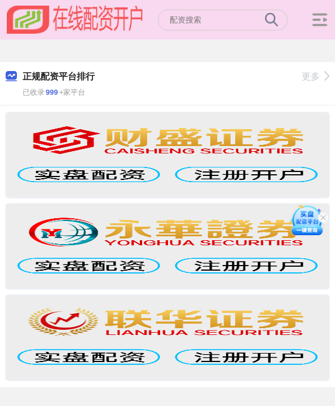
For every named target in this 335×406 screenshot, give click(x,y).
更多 (315, 76)
